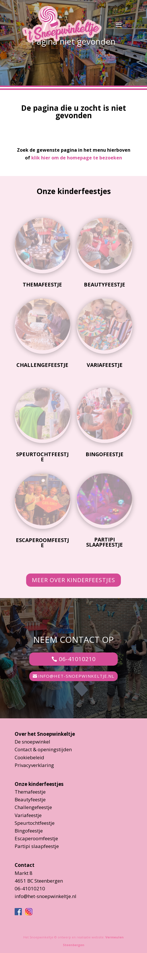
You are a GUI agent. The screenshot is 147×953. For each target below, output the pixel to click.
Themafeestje (42, 284)
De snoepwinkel (32, 741)
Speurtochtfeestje (42, 457)
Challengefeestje (42, 364)
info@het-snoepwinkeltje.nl (76, 676)
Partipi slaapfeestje (104, 542)
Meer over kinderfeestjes (73, 580)
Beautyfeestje (104, 284)
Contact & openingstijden (43, 749)
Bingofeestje (104, 454)
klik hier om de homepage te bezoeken (76, 158)
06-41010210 (77, 659)
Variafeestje (105, 364)
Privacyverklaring (34, 765)
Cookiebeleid (29, 757)
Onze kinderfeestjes (39, 784)
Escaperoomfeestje (42, 543)
